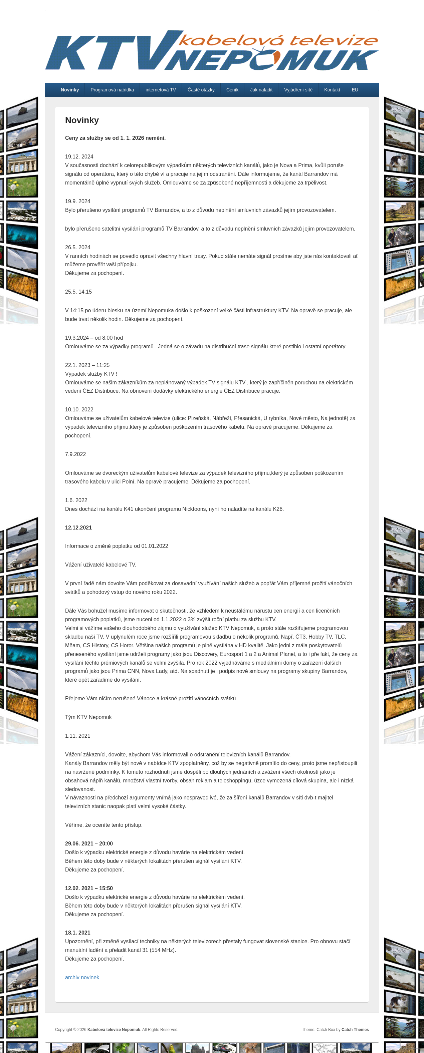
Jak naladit (261, 89)
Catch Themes (355, 1029)
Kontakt (332, 89)
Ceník (232, 89)
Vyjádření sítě (298, 89)
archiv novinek (82, 977)
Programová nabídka (112, 89)
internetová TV (161, 89)
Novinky (70, 89)
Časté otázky (201, 89)
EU (355, 89)
